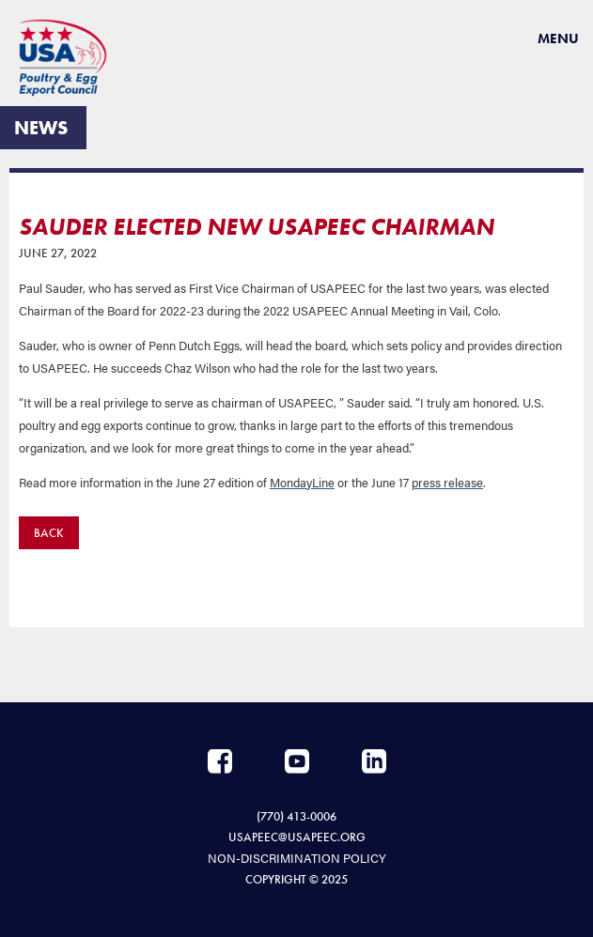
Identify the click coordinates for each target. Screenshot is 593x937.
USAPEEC (70, 58)
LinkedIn (374, 761)
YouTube (297, 761)
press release (447, 482)
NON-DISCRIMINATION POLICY (297, 858)
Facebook (220, 761)
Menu (558, 38)
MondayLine (302, 482)
